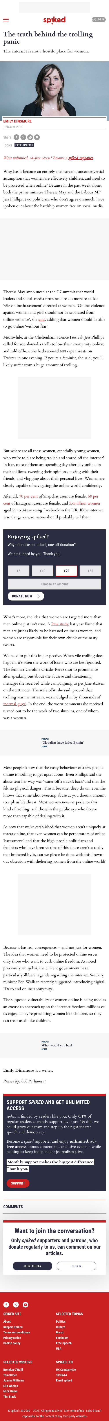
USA (58, 1348)
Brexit (60, 1332)
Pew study (60, 624)
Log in (98, 19)
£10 (42, 571)
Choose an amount (54, 584)
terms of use (77, 1410)
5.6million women (84, 503)
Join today (33, 1266)
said (41, 319)
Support (18, 1183)
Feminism (62, 1338)
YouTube (25, 1304)
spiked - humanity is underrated (54, 20)
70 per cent (28, 496)
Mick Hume (10, 1391)
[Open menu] (6, 19)
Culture (60, 1327)
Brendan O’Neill (13, 1369)
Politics (60, 1321)
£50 (90, 571)
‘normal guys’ (14, 704)
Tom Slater (10, 1375)
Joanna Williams (13, 1380)
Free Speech (24, 145)
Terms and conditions (16, 1332)
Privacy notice (12, 1338)
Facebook (6, 1304)
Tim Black (9, 1396)
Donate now (22, 596)
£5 (18, 571)
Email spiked (64, 1380)
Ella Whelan (10, 1386)
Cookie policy (11, 1343)
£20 (66, 571)
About (7, 1321)
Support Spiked (13, 1327)
